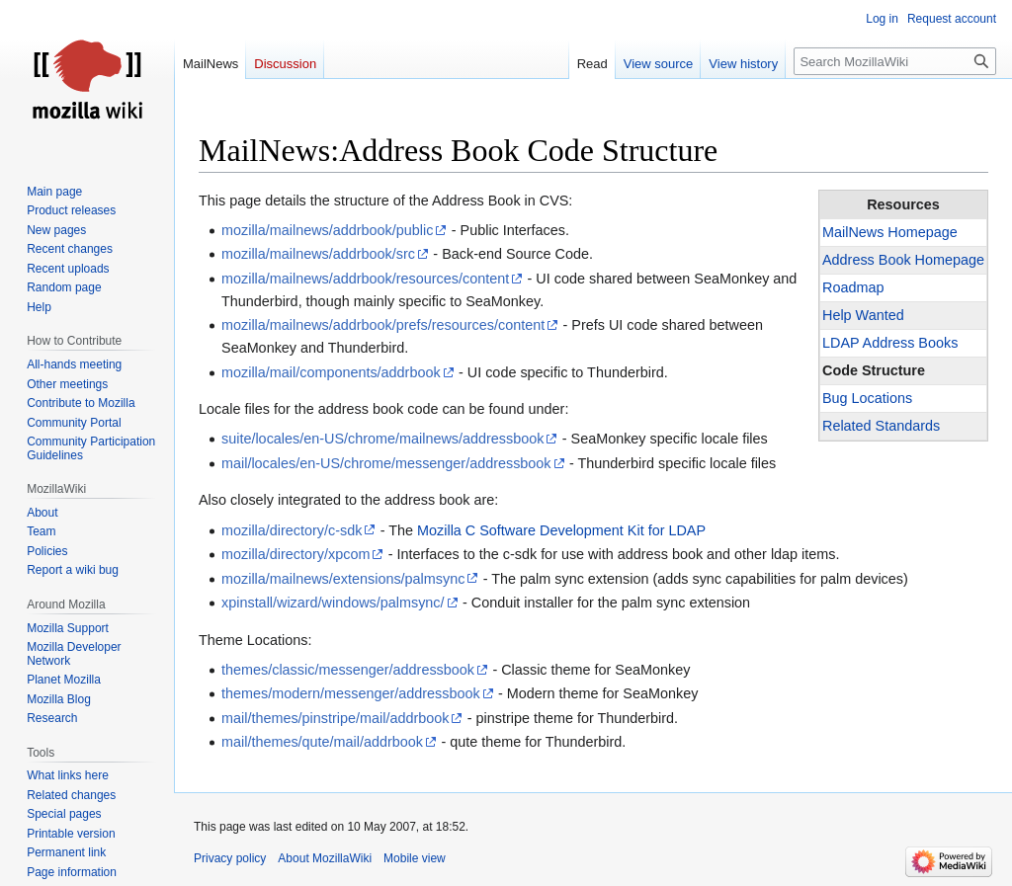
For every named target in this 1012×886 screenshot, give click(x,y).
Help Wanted (863, 315)
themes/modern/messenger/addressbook (350, 693)
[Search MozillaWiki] (895, 61)
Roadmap (853, 287)
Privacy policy (230, 858)
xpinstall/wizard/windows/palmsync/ (333, 602)
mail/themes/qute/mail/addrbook (322, 742)
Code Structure (873, 370)
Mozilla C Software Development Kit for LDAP (561, 530)
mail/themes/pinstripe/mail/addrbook (335, 718)
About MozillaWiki (325, 858)
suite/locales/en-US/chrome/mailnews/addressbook (382, 438)
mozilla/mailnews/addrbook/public (327, 230)
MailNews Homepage (890, 232)
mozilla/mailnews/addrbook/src (318, 254)
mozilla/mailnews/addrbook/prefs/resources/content (383, 325)
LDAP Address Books (890, 343)
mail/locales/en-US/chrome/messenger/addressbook (386, 463)
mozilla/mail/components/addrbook (331, 372)
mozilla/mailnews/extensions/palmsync (342, 579)
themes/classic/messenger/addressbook (347, 670)
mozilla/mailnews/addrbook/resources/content (365, 278)
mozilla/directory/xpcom (295, 554)
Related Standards (881, 426)
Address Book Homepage (903, 260)
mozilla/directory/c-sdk (291, 530)
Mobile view (414, 858)
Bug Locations (867, 398)
